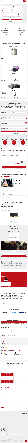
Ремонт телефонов (3, 427)
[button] (25, 309)
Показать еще (3, 63)
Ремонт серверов (3, 428)
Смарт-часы (7, 113)
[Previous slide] (13, 251)
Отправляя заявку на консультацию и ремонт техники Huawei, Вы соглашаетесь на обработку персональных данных (14, 286)
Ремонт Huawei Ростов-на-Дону (4, 434)
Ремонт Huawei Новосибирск (21, 434)
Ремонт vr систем (3, 426)
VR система (2, 113)
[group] (5, 313)
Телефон (2, 112)
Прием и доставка (6, 176)
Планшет (23, 112)
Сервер (10, 112)
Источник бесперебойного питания (17, 112)
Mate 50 (2, 58)
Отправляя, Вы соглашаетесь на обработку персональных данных (14, 257)
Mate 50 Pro (2, 59)
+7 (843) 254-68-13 (25, 2)
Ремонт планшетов (3, 429)
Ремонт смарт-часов (3, 430)
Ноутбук (6, 112)
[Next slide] (15, 251)
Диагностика (10, 176)
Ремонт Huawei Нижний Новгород (13, 434)
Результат (18, 176)
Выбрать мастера (14, 256)
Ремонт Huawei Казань (3, 435)
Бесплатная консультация (12, 19)
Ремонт (14, 176)
